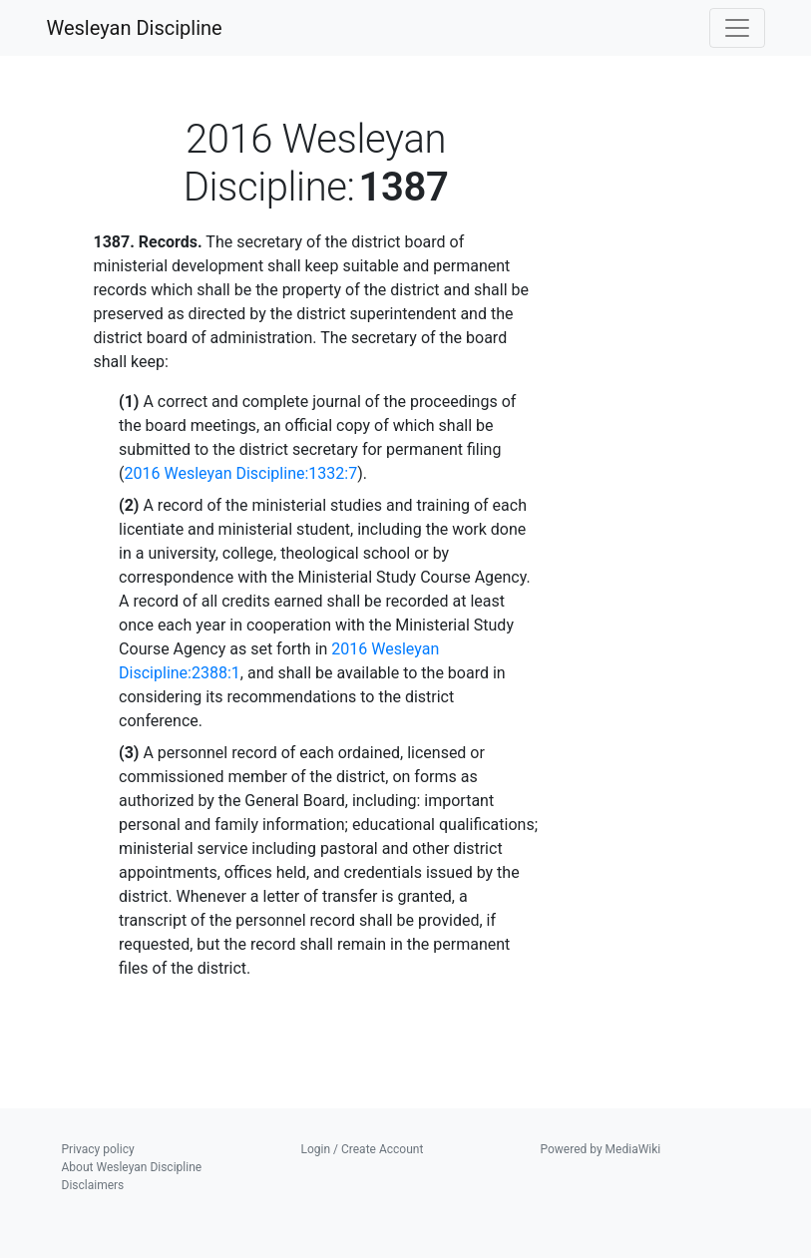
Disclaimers (93, 1185)
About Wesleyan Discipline (132, 1167)
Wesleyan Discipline (134, 28)
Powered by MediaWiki (601, 1149)
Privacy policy (98, 1149)
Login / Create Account (362, 1149)
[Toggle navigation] (737, 28)
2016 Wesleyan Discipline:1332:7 (241, 473)
